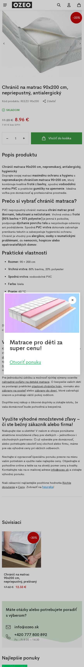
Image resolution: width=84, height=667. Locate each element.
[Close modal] (72, 300)
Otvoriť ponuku (25, 362)
